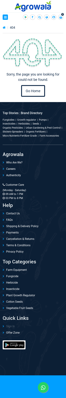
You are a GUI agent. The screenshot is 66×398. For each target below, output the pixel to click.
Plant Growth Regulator (20, 295)
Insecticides (9, 123)
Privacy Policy (15, 251)
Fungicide (12, 276)
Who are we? (14, 162)
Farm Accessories (49, 135)
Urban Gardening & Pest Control (43, 127)
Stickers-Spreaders (13, 131)
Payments (12, 232)
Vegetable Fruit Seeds (19, 308)
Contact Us (13, 213)
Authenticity (13, 175)
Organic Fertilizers (36, 131)
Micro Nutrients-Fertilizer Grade (20, 135)
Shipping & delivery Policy (22, 226)
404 (12, 27)
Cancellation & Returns (20, 239)
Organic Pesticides (13, 127)
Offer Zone (13, 332)
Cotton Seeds (14, 301)
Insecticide (12, 289)
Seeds (36, 123)
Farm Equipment (16, 270)
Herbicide (12, 282)
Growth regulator (26, 119)
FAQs (9, 219)
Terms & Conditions (18, 245)
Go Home (33, 91)
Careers (10, 169)
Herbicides (24, 123)
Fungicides (8, 119)
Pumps (43, 119)
